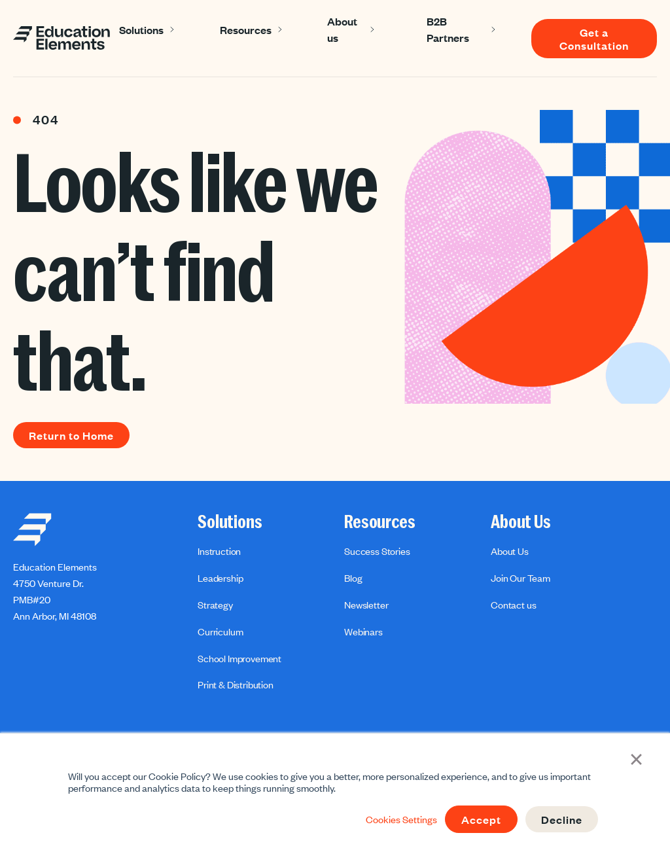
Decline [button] (561, 819)
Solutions (141, 29)
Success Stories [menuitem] (377, 551)
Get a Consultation (594, 38)
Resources (246, 29)
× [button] (636, 758)
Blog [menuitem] (353, 577)
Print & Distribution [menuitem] (235, 684)
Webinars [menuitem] (363, 631)
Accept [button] (481, 819)
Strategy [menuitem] (215, 604)
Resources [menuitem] (379, 522)
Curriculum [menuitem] (220, 631)
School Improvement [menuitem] (239, 658)
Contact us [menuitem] (513, 604)
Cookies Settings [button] (401, 819)
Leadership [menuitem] (220, 577)
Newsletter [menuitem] (366, 604)
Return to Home (71, 435)
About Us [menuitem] (521, 522)
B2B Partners (448, 29)
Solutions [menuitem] (230, 522)
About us (342, 29)
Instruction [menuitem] (219, 551)
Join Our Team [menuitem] (520, 577)
